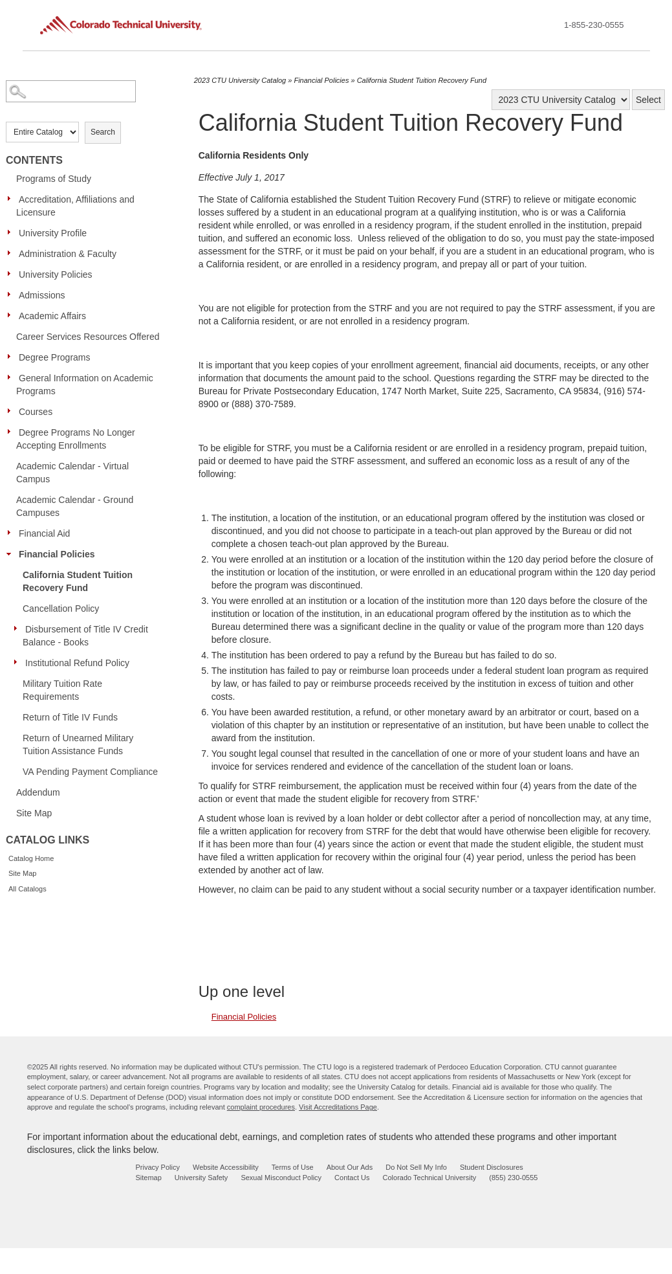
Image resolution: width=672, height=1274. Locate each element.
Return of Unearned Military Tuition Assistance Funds (78, 744)
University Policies (55, 274)
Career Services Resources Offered (88, 336)
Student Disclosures (491, 1167)
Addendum (38, 792)
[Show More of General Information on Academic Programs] (12, 377)
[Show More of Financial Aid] (12, 532)
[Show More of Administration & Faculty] (12, 253)
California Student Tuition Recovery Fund (78, 581)
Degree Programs (55, 357)
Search (103, 132)
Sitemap (148, 1177)
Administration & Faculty (67, 254)
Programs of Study (53, 178)
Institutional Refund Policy (77, 663)
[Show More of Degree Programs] (12, 356)
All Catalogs (27, 889)
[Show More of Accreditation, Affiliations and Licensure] (12, 198)
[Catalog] (561, 99)
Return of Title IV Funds (70, 717)
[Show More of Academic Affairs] (12, 315)
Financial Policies (57, 554)
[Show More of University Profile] (12, 232)
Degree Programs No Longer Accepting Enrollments (75, 439)
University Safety (201, 1177)
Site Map (34, 813)
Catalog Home (31, 858)
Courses (35, 412)
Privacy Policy (157, 1167)
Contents (34, 160)
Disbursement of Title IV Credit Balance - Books (85, 635)
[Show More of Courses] (12, 411)
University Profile (53, 233)
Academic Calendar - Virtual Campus (72, 472)
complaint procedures (261, 1107)
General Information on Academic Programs (84, 384)
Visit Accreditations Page (338, 1107)
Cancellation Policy (61, 608)
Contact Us (351, 1177)
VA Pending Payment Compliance (90, 771)
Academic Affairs (52, 316)
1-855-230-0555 (594, 25)
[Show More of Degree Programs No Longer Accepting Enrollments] (12, 431)
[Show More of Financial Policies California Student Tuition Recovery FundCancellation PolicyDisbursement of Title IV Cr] (12, 553)
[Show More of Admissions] (12, 294)
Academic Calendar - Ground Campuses (74, 506)
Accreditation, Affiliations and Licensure (75, 206)
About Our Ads (350, 1167)
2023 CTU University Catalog (240, 80)
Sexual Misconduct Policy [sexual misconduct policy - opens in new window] (281, 1177)
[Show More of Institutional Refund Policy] (18, 662)
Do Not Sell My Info (416, 1167)
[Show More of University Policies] (12, 273)
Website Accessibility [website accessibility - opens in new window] (226, 1167)
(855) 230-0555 (513, 1177)
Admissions (42, 295)
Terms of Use (293, 1167)
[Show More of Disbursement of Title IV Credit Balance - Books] (18, 628)
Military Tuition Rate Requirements (62, 690)
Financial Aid (44, 533)
